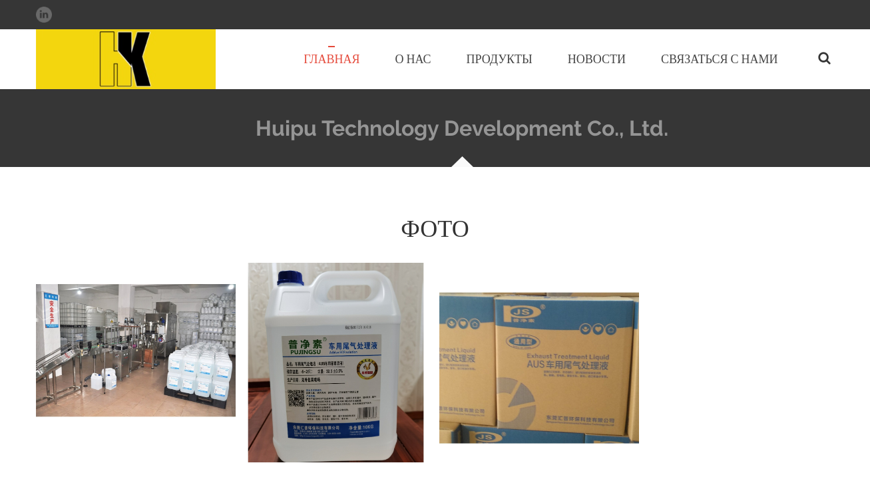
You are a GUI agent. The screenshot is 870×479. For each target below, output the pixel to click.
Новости (597, 59)
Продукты (500, 59)
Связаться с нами (719, 59)
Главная (331, 59)
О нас (413, 59)
